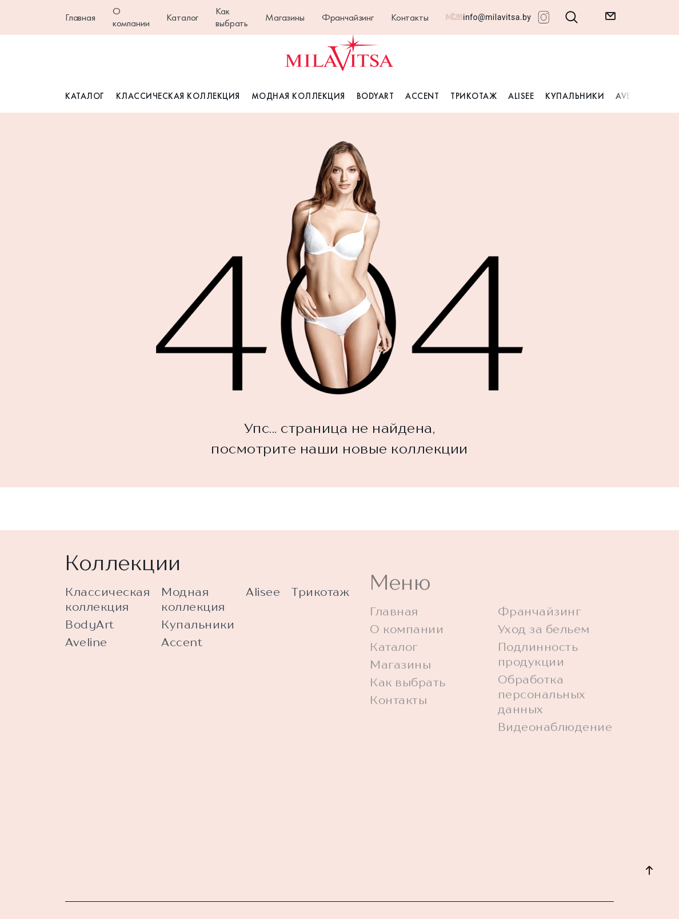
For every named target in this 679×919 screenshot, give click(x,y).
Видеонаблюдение (555, 747)
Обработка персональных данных (542, 715)
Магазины (285, 17)
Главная (80, 17)
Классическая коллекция (178, 96)
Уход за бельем (544, 649)
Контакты (410, 17)
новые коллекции (405, 448)
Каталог (182, 17)
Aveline (86, 649)
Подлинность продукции (538, 674)
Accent (422, 96)
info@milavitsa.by (497, 17)
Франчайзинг (348, 17)
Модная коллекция (298, 96)
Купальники (574, 96)
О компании (131, 17)
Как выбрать (231, 17)
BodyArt (375, 96)
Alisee (521, 96)
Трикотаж (473, 96)
